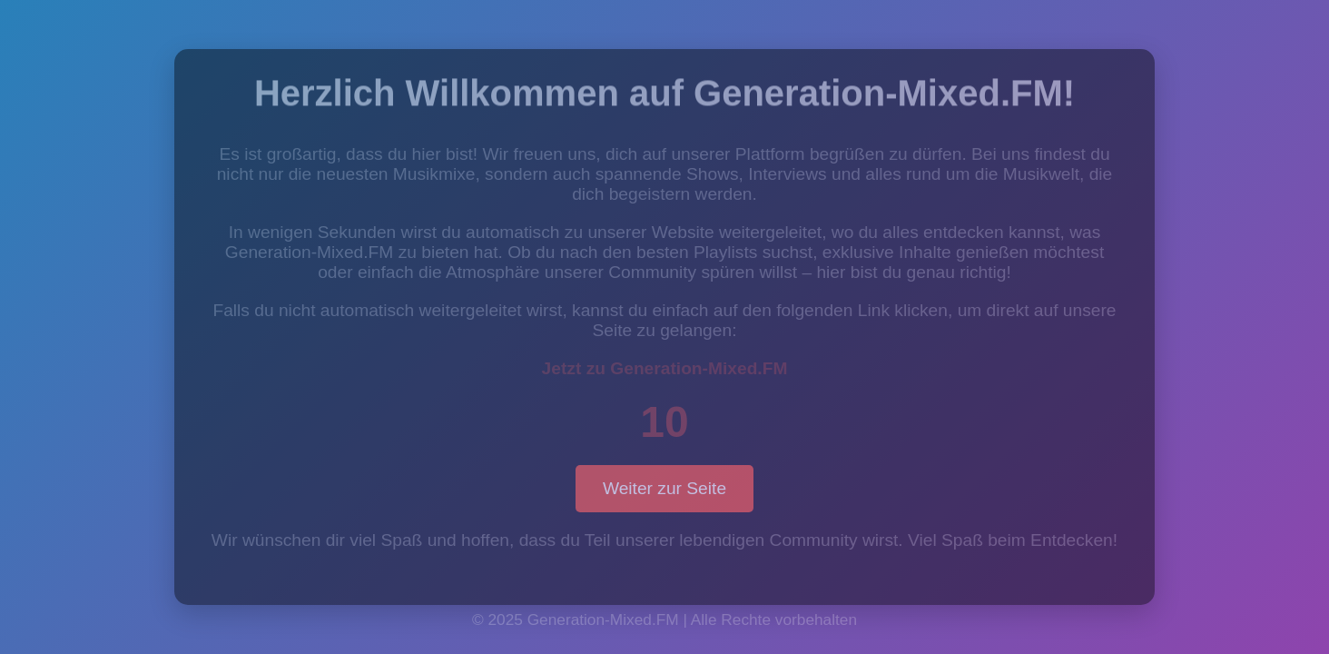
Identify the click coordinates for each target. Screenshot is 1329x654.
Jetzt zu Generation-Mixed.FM (665, 368)
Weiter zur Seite (664, 488)
